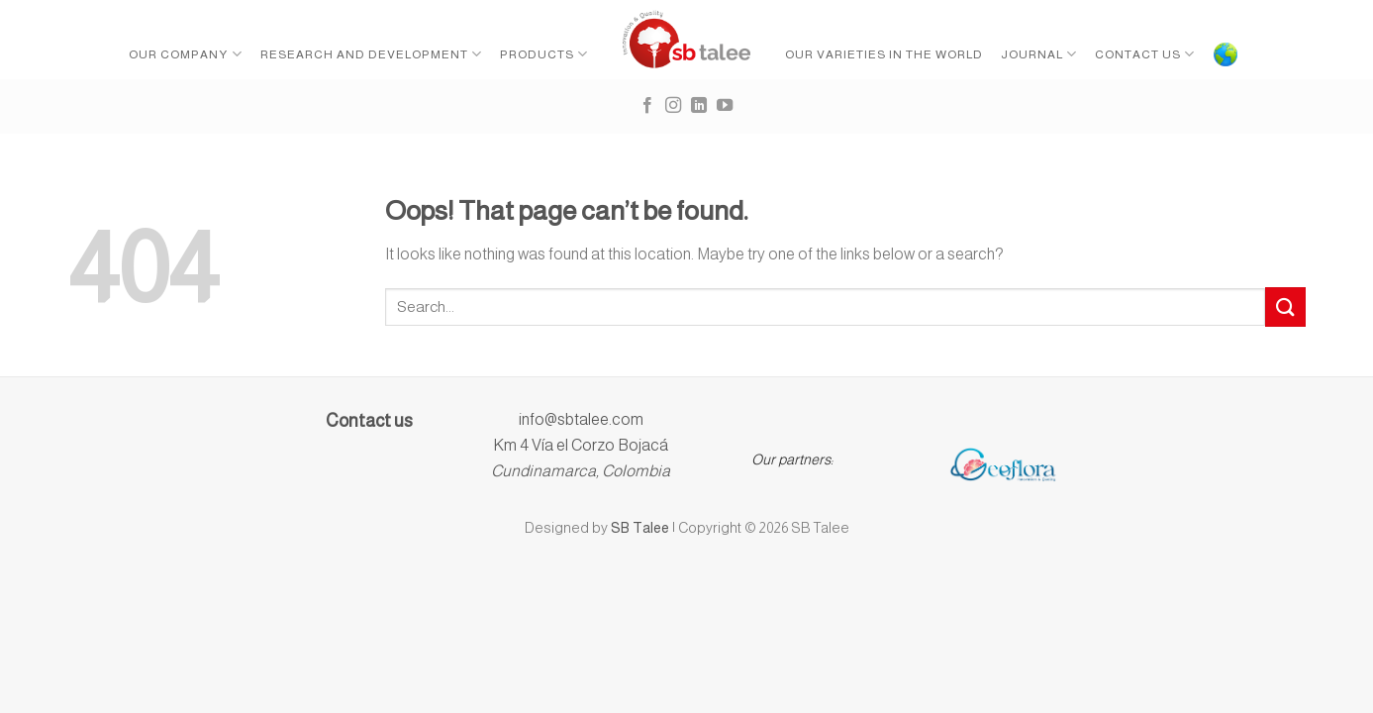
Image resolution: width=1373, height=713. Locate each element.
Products (544, 54)
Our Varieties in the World (884, 54)
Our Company (185, 54)
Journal (1039, 54)
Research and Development (371, 54)
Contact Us (1145, 54)
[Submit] (1285, 306)
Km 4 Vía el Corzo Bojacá (580, 445)
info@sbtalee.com (581, 419)
